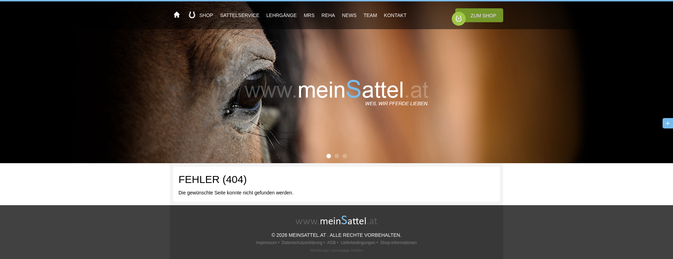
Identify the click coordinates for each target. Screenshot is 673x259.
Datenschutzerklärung (302, 242)
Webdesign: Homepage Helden (336, 250)
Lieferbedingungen (358, 242)
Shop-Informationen (398, 242)
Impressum (266, 242)
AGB (331, 242)
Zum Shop (483, 15)
